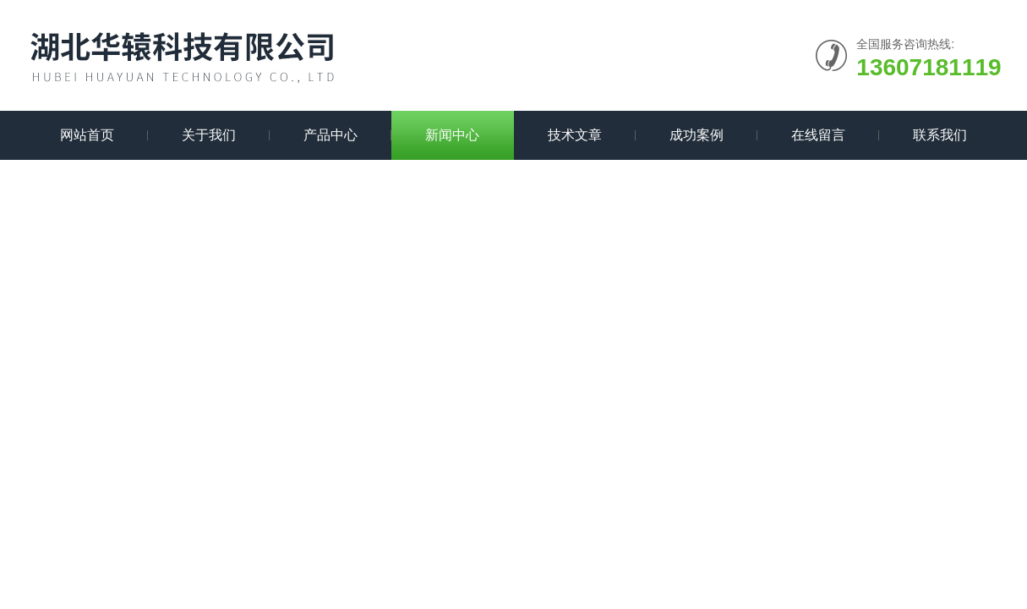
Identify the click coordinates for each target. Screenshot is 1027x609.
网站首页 (87, 135)
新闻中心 (452, 135)
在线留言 (818, 135)
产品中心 (330, 135)
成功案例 (696, 135)
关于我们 (209, 135)
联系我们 (940, 135)
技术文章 (575, 135)
